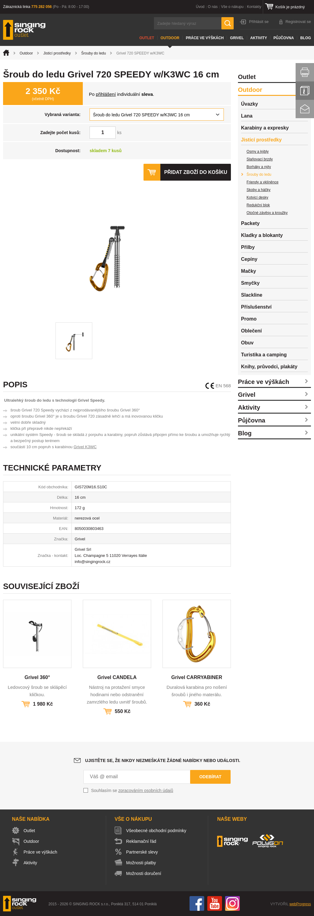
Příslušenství (256, 307)
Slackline (251, 295)
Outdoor (170, 38)
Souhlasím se (132, 790)
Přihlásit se (259, 21)
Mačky (248, 271)
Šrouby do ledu (93, 53)
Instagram (232, 903)
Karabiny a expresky (265, 127)
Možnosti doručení (143, 873)
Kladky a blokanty (262, 235)
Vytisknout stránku (305, 72)
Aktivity (258, 38)
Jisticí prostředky (57, 53)
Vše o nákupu (232, 7)
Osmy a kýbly (258, 151)
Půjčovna (284, 38)
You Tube (214, 903)
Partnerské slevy (142, 852)
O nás (213, 7)
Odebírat (210, 776)
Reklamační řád (141, 841)
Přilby (248, 247)
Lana (246, 115)
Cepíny (249, 259)
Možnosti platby (141, 862)
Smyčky (250, 283)
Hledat (227, 23)
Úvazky (249, 104)
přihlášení (106, 94)
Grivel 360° (37, 677)
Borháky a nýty (259, 167)
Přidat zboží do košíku (195, 172)
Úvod (200, 7)
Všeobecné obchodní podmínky (156, 830)
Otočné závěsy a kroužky (267, 213)
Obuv (247, 342)
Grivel (237, 38)
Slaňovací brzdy (260, 159)
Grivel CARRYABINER (196, 677)
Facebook (197, 903)
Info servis (305, 90)
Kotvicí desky (257, 197)
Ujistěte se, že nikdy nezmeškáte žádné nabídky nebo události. (162, 760)
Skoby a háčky (258, 190)
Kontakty (254, 7)
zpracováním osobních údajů (145, 790)
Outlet (147, 38)
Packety (250, 223)
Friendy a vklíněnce (262, 182)
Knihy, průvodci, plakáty (269, 366)
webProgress (300, 904)
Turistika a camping (264, 354)
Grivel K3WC (85, 447)
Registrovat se (298, 21)
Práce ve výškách (205, 38)
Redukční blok (258, 205)
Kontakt (305, 109)
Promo (249, 318)
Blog (305, 38)
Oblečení (251, 330)
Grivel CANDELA (116, 677)
